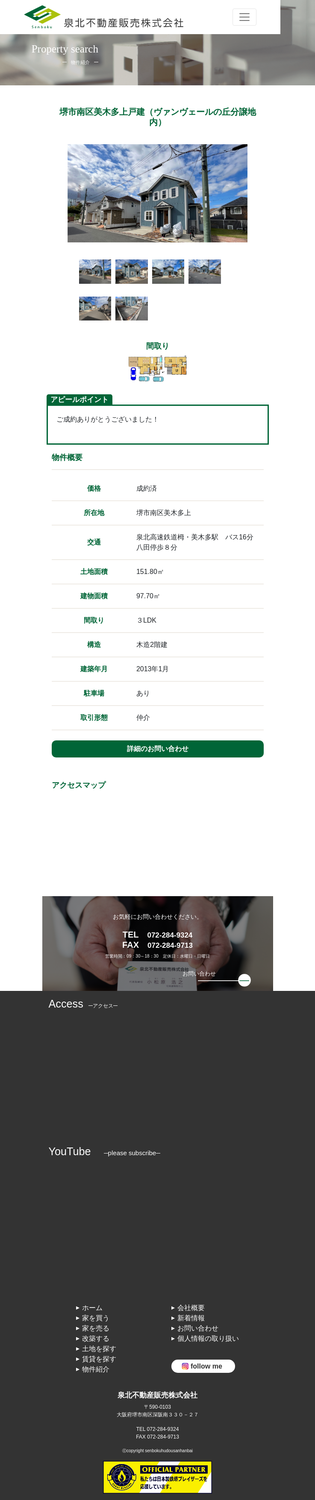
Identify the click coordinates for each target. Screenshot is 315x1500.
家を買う (95, 1318)
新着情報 (191, 1318)
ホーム (92, 1307)
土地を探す (99, 1348)
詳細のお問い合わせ (157, 748)
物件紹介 (95, 1369)
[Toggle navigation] (244, 17)
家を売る (95, 1328)
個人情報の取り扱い (208, 1338)
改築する (95, 1338)
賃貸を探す (99, 1359)
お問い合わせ (197, 1328)
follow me (206, 1366)
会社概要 (191, 1307)
